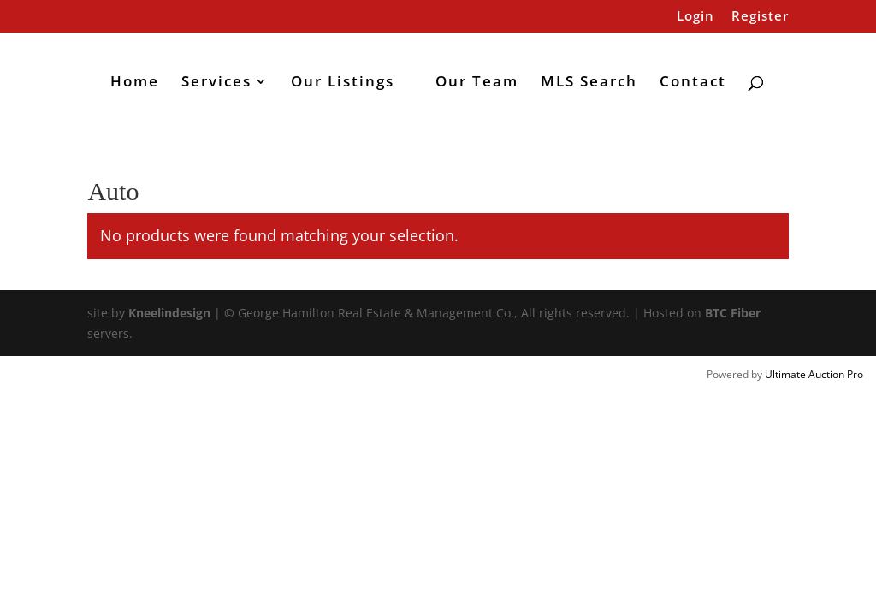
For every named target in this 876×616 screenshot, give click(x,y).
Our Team (476, 83)
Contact (693, 83)
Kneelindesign (169, 313)
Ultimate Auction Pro (814, 374)
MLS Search (589, 83)
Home (134, 83)
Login (695, 16)
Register (760, 16)
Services (216, 83)
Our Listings (342, 83)
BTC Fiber (733, 313)
